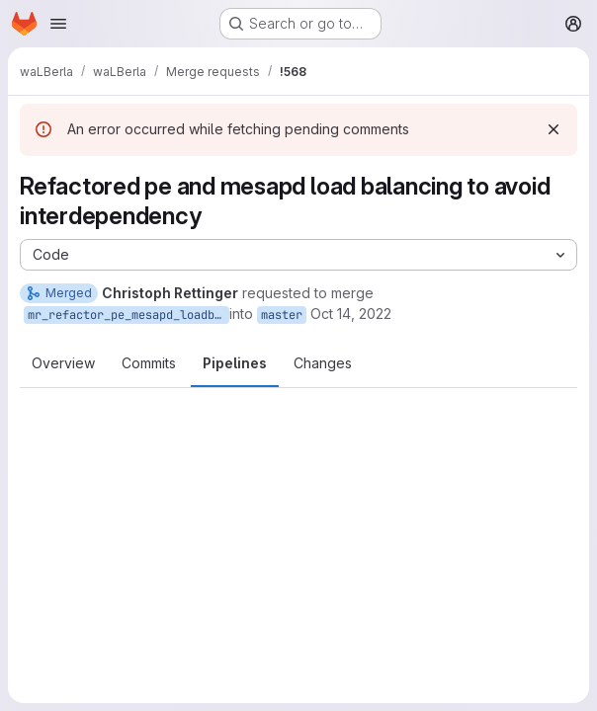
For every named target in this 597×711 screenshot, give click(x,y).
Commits (149, 363)
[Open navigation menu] (58, 24)
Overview (63, 363)
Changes (323, 363)
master (281, 315)
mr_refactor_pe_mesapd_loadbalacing (128, 315)
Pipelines (235, 363)
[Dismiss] (553, 129)
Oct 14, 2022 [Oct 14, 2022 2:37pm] (350, 313)
